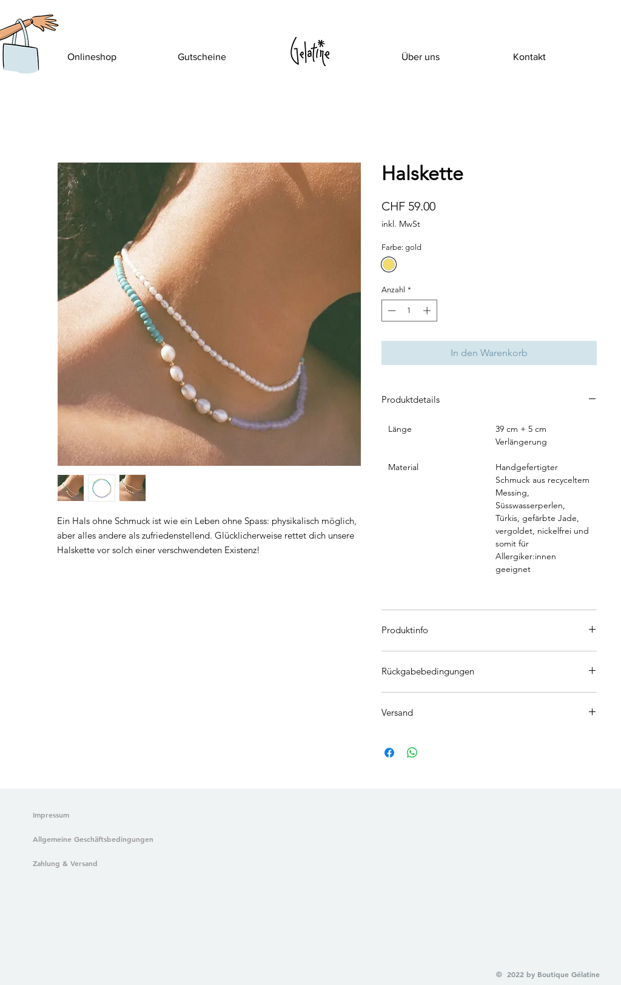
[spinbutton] (409, 310)
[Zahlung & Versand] (91, 864)
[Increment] (428, 310)
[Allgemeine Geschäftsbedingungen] (91, 839)
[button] (20, 58)
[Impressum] (51, 815)
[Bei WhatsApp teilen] (412, 752)
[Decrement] (390, 310)
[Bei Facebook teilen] (389, 752)
